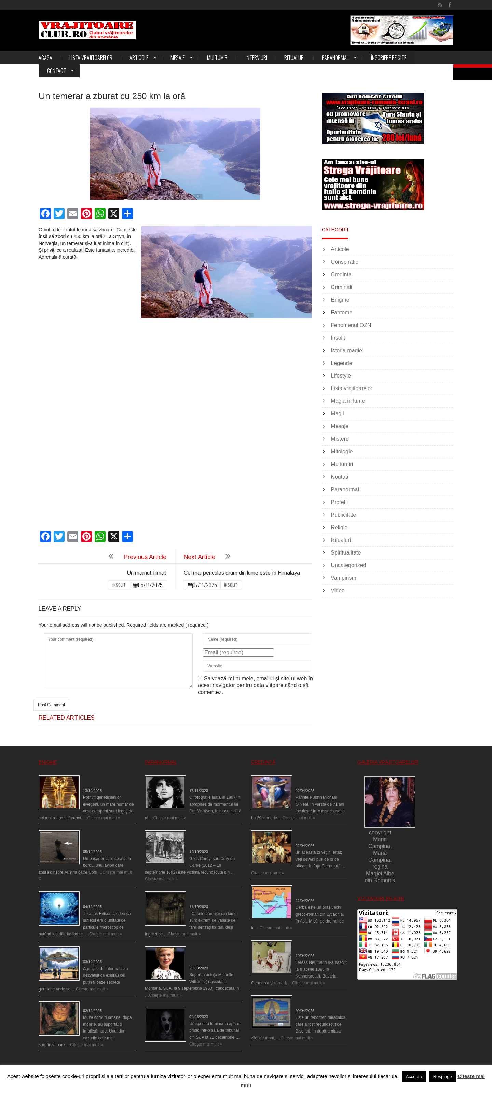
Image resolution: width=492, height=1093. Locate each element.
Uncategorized (348, 565)
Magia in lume (348, 401)
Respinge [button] (442, 1076)
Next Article (199, 557)
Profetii (339, 502)
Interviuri (256, 58)
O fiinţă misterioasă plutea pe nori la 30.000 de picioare (107, 838)
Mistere (339, 439)
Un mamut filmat (146, 573)
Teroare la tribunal (206, 1010)
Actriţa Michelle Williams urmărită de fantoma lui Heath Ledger (212, 955)
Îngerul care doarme (102, 1003)
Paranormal (335, 58)
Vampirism (343, 578)
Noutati (339, 477)
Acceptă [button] (414, 1076)
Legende (341, 363)
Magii (337, 413)
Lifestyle (341, 376)
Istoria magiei (347, 350)
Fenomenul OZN (351, 325)
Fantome (341, 312)
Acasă (45, 58)
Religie (339, 527)
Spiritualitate (346, 553)
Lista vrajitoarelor (90, 58)
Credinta (341, 274)
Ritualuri (294, 58)
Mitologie (342, 451)
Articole (138, 58)
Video (338, 590)
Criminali (341, 287)
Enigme (340, 300)
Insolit (119, 585)
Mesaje (177, 58)
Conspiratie (344, 262)
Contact (56, 71)
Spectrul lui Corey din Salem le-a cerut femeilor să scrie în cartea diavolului (214, 838)
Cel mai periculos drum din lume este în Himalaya (242, 573)
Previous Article (145, 557)
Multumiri (218, 58)
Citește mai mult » (103, 818)
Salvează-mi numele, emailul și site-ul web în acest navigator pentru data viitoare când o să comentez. (255, 685)
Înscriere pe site (388, 58)
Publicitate (343, 515)
